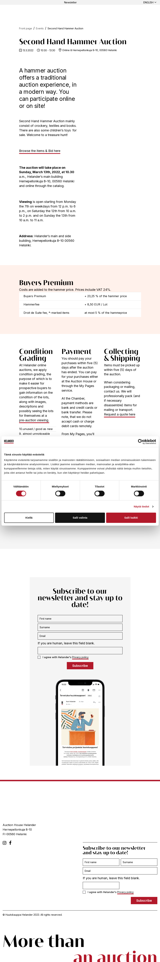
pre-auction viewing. (34, 420)
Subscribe (80, 666)
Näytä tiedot (141, 506)
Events (40, 28)
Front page (25, 28)
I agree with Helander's (63, 657)
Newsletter (70, 2)
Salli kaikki (131, 517)
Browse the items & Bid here (39, 151)
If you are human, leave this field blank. (66, 643)
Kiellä (29, 517)
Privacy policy (80, 657)
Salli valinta (80, 517)
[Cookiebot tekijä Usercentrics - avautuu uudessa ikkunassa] (140, 441)
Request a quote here (119, 414)
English (148, 2)
